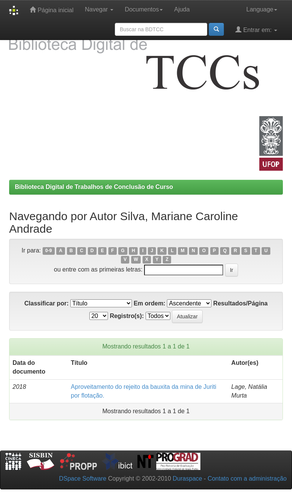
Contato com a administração (247, 478)
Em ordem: (149, 303)
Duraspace (187, 478)
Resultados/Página (240, 303)
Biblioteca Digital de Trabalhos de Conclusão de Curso (94, 187)
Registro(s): (127, 316)
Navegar (99, 9)
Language (261, 9)
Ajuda (182, 9)
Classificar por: (46, 303)
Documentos (144, 9)
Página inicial (51, 9)
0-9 (48, 251)
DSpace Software (82, 478)
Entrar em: (256, 29)
